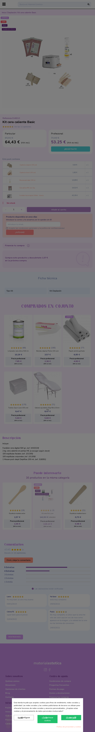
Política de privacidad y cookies (69, 727)
